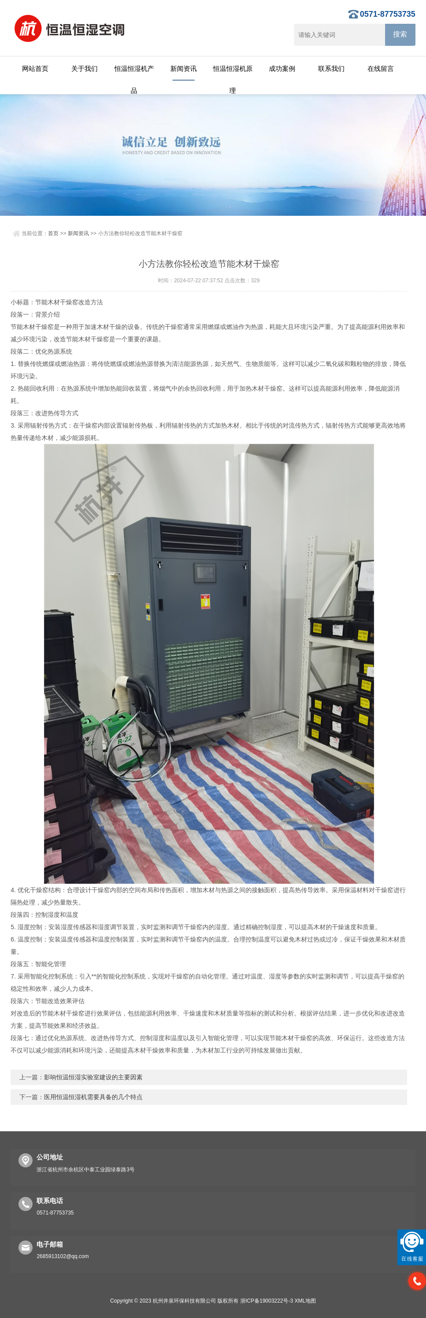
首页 (53, 233)
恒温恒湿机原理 (233, 73)
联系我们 (331, 68)
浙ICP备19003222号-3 (266, 1301)
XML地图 (305, 1301)
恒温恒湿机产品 (134, 73)
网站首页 (35, 68)
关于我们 (84, 68)
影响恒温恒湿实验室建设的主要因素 (93, 1077)
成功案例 (282, 68)
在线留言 (380, 68)
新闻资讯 (183, 68)
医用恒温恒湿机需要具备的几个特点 (93, 1096)
